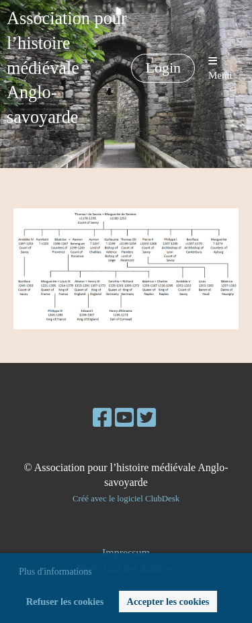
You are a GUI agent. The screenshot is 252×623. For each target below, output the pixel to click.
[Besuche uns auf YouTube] (124, 418)
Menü (220, 68)
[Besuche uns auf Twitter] (146, 418)
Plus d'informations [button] (55, 572)
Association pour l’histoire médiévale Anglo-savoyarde (67, 68)
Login (163, 67)
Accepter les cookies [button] (168, 601)
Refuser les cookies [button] (65, 601)
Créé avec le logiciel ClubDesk (126, 498)
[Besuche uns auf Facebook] (102, 418)
